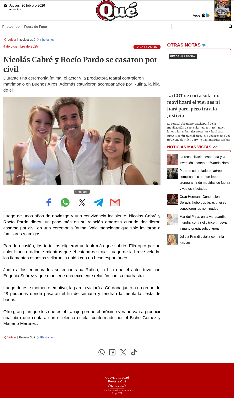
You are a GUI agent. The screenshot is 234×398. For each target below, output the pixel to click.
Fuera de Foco (35, 26)
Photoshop (11, 26)
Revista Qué (27, 39)
